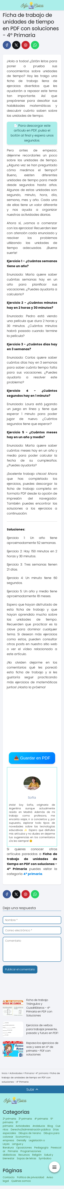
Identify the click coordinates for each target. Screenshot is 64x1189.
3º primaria (25, 1118)
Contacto (9, 1177)
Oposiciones (24, 1147)
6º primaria (10, 1124)
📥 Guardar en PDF (32, 758)
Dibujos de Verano (30, 1133)
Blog (50, 1126)
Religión (37, 1155)
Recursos (24, 1155)
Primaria (13, 1151)
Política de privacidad (30, 1177)
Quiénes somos (21, 1181)
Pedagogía (41, 1147)
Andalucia (39, 1126)
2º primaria (9, 1118)
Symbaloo (45, 1158)
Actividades (23, 1126)
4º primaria (41, 1118)
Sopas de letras (26, 1158)
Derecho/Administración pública (31, 1129)
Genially (21, 1140)
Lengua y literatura (13, 1145)
